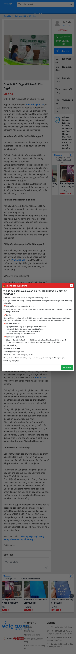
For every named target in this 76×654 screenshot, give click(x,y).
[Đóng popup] (71, 285)
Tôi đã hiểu (67, 367)
